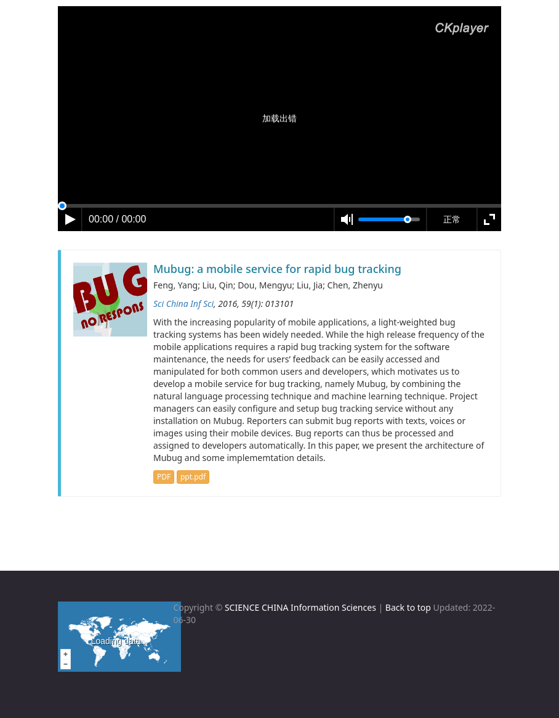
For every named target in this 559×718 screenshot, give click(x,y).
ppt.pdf (193, 476)
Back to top (408, 607)
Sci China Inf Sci (183, 303)
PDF (164, 476)
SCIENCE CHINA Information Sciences (300, 607)
